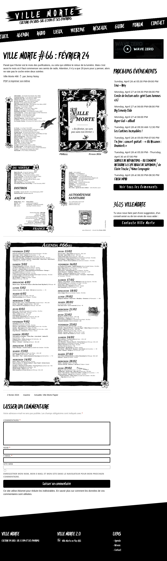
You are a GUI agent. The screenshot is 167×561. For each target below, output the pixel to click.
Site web (8, 464)
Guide (120, 27)
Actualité (38, 395)
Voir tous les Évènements (139, 187)
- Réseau (116, 545)
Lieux (58, 32)
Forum (137, 25)
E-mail (7, 455)
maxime (26, 395)
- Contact (117, 550)
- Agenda (117, 541)
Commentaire (12, 420)
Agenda (22, 35)
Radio (41, 33)
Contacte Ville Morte (138, 223)
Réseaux (100, 28)
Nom (6, 447)
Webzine (77, 30)
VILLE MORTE (10, 534)
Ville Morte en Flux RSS (69, 541)
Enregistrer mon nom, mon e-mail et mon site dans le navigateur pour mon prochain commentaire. (53, 475)
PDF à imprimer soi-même (16, 81)
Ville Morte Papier (50, 395)
